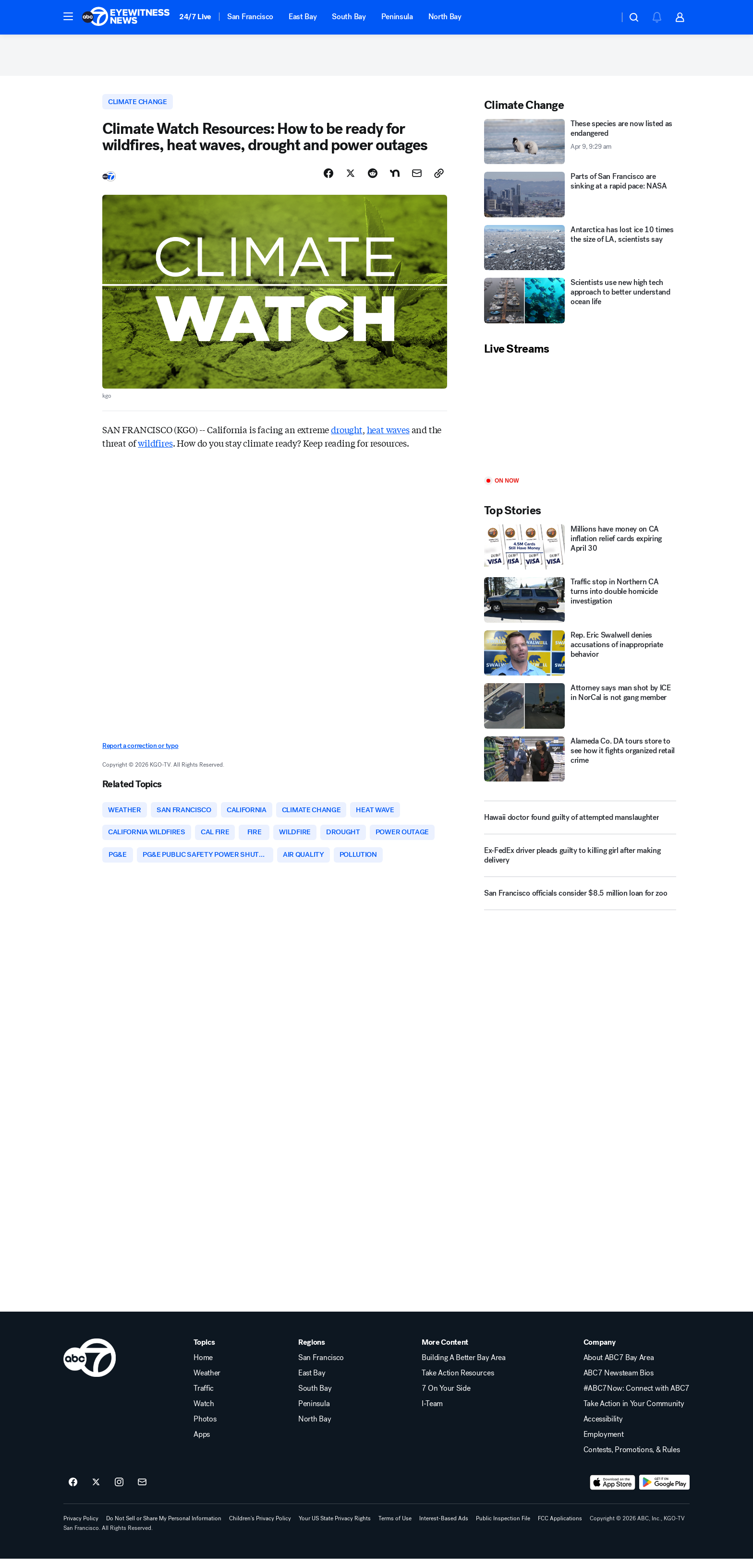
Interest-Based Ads (443, 1523)
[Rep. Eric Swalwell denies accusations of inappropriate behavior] (580, 655)
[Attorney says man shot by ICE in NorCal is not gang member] (580, 708)
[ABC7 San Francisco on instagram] (119, 1486)
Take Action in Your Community (633, 1408)
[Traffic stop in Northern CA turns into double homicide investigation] (580, 602)
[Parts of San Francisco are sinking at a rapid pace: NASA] (580, 197)
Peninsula (397, 17)
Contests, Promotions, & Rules (631, 1454)
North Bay (445, 17)
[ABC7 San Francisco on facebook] (73, 1486)
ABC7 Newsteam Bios (618, 1377)
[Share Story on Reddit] (372, 176)
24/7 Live (195, 17)
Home (203, 1362)
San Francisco (250, 17)
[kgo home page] (89, 1362)
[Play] (580, 419)
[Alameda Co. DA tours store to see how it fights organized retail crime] (580, 761)
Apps (202, 1439)
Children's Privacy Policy (260, 1523)
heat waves (388, 432)
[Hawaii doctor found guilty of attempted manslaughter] (580, 820)
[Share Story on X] (350, 176)
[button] (68, 16)
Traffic (204, 1393)
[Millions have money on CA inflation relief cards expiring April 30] (580, 549)
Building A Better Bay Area (464, 1362)
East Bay (302, 17)
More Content (445, 1346)
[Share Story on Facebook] (328, 176)
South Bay (348, 17)
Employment (603, 1439)
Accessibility (603, 1423)
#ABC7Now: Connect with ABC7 (636, 1393)
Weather (207, 1377)
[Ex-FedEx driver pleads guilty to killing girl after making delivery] (580, 861)
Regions (311, 1346)
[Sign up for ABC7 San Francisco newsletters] (142, 1486)
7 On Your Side (446, 1393)
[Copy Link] (439, 176)
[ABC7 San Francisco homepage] (126, 17)
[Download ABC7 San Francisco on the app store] (613, 1486)
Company (599, 1346)
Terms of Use (395, 1523)
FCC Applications (560, 1523)
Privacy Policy (80, 1523)
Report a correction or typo (140, 748)
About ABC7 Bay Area (618, 1362)
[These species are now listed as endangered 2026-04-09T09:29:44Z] (580, 143)
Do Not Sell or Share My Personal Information (163, 1523)
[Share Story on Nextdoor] (395, 176)
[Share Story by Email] (417, 176)
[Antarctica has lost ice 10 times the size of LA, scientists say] (580, 249)
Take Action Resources (458, 1377)
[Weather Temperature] (604, 17)
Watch (204, 1408)
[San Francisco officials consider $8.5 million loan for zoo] (580, 899)
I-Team (432, 1408)
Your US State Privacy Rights (335, 1523)
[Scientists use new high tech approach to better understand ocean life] (580, 303)
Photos (205, 1423)
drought (347, 432)
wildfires (155, 445)
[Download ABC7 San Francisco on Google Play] (664, 1486)
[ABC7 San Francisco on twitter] (96, 1486)
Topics (204, 1346)
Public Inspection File (503, 1523)
